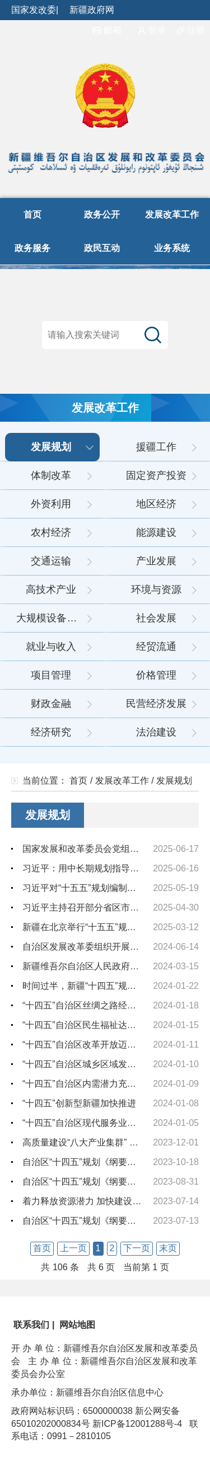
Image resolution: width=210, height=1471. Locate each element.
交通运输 (51, 561)
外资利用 (51, 504)
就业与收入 (51, 646)
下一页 (136, 1248)
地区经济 (156, 504)
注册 (193, 30)
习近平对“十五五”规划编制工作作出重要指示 (110, 888)
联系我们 (30, 1324)
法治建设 (156, 732)
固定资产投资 (156, 475)
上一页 (73, 1248)
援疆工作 (156, 446)
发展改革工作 (172, 214)
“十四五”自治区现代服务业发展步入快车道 (106, 1123)
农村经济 (51, 532)
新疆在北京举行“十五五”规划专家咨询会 (101, 927)
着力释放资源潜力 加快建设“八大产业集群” (107, 1201)
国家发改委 (33, 10)
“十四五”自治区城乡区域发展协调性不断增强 (110, 1064)
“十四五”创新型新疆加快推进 (79, 1103)
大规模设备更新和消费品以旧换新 (58, 618)
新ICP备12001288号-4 (136, 1423)
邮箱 (107, 30)
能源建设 (156, 532)
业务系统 (172, 248)
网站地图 (76, 1324)
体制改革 (51, 475)
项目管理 (51, 675)
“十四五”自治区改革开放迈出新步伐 (92, 1044)
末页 (168, 1248)
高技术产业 (51, 589)
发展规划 (51, 446)
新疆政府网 (91, 10)
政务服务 (32, 248)
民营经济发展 (156, 703)
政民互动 (102, 248)
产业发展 (156, 561)
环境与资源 (156, 589)
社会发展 (156, 618)
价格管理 (156, 675)
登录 (152, 30)
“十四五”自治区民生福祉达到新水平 (92, 1025)
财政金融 (51, 703)
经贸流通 (156, 646)
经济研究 (51, 732)
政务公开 (102, 214)
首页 (32, 214)
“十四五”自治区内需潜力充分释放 (88, 1083)
